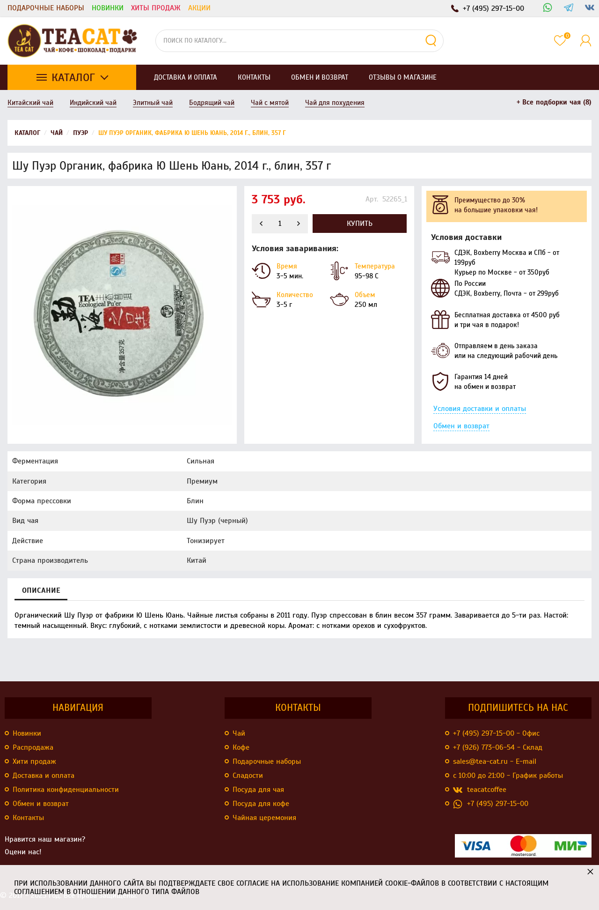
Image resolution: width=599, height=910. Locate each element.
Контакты (28, 817)
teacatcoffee (479, 790)
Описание (41, 590)
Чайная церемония (264, 817)
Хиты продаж (156, 8)
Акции (199, 8)
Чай (239, 733)
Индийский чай (93, 102)
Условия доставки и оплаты (479, 408)
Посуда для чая (258, 789)
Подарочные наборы (45, 8)
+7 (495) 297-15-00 (490, 804)
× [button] (590, 871)
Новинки (108, 8)
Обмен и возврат (461, 426)
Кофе (241, 747)
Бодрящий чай (211, 102)
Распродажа (33, 747)
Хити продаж (34, 761)
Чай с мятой (270, 102)
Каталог (73, 77)
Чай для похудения (335, 102)
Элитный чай (153, 102)
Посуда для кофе (261, 803)
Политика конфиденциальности (66, 789)
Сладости (248, 775)
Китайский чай (30, 102)
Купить (360, 223)
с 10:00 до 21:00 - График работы (508, 775)
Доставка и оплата (43, 775)
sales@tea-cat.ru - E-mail (494, 761)
